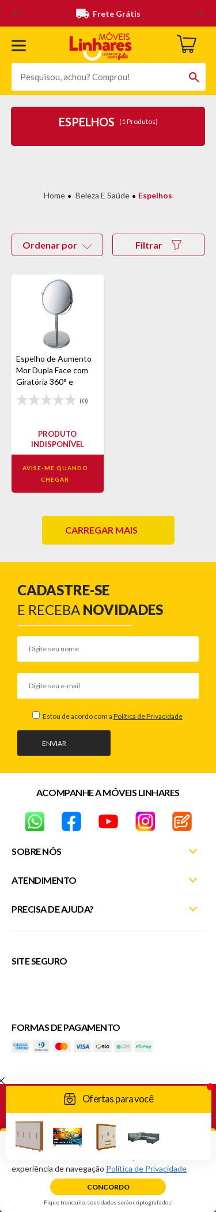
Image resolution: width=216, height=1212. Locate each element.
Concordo (108, 1187)
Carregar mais (101, 529)
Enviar (54, 743)
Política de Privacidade (148, 716)
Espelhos (155, 195)
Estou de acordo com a (112, 716)
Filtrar (158, 244)
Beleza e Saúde (102, 195)
